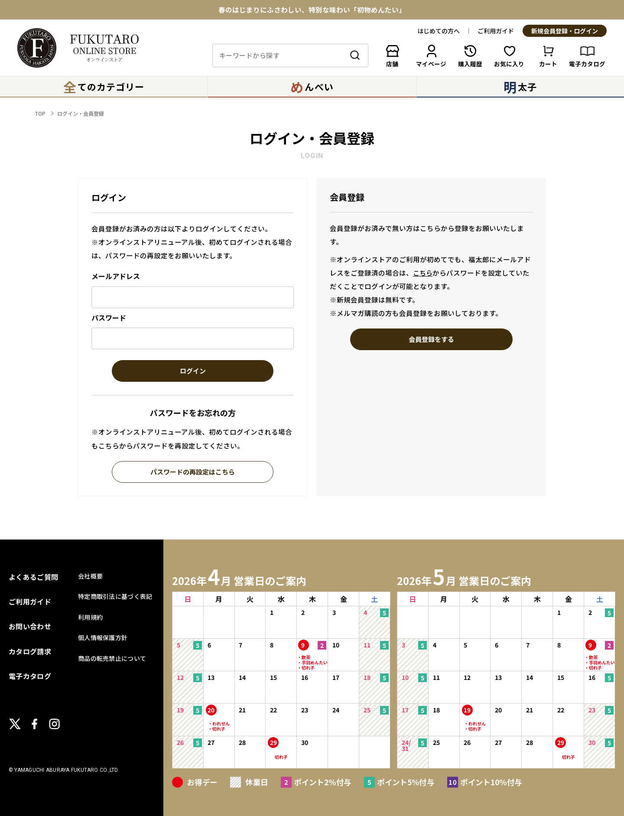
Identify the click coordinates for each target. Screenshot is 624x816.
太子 (520, 86)
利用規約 (90, 617)
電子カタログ (30, 676)
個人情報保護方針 (102, 637)
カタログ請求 (30, 651)
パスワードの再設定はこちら (192, 472)
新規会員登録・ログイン (564, 31)
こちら (422, 272)
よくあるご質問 (33, 577)
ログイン (193, 371)
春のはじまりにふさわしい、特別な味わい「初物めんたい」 (312, 10)
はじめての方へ (438, 31)
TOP (40, 113)
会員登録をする (431, 340)
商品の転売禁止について (112, 658)
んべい (311, 86)
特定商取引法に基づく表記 (115, 596)
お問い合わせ (30, 626)
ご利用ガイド (496, 31)
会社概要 (90, 576)
